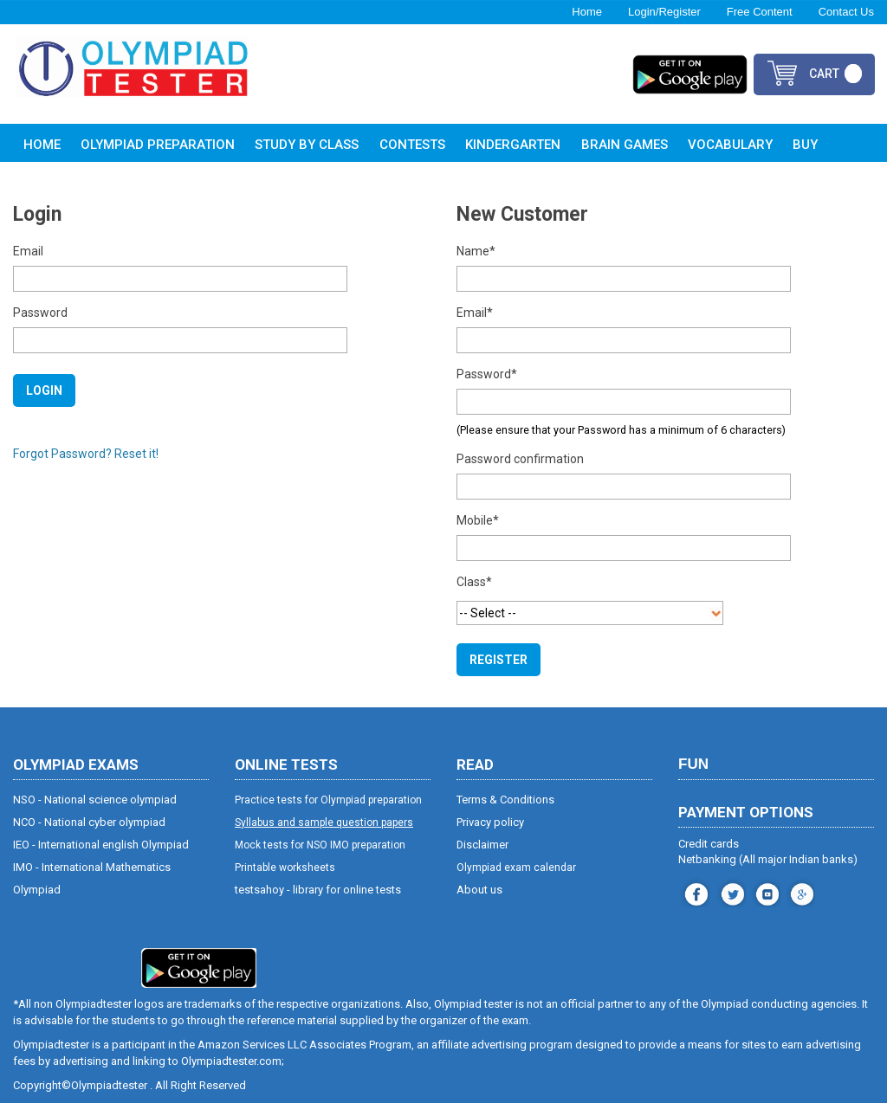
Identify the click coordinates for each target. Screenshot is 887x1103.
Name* (475, 251)
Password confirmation (520, 459)
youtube (765, 892)
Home (587, 11)
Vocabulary (730, 144)
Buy (805, 144)
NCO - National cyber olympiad (89, 822)
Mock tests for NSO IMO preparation (320, 845)
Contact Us (846, 11)
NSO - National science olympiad (95, 799)
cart (824, 74)
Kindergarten (512, 144)
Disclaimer (482, 844)
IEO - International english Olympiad (101, 844)
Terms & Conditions (505, 799)
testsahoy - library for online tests (318, 889)
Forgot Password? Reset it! (86, 454)
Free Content (760, 11)
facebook (694, 892)
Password (40, 312)
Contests (412, 144)
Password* (486, 374)
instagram (730, 892)
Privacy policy (490, 822)
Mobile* (477, 520)
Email (28, 251)
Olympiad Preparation (158, 144)
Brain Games (624, 144)
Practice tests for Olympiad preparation (328, 800)
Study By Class (307, 144)
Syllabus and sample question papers (324, 822)
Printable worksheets (285, 867)
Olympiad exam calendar (516, 867)
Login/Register (664, 11)
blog (800, 892)
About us (479, 889)
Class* (474, 582)
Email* (474, 312)
